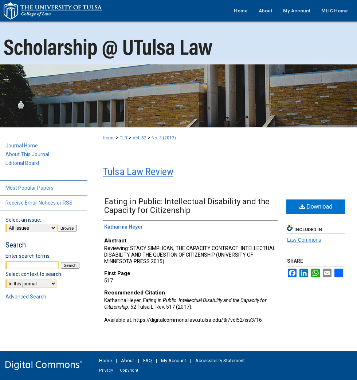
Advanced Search (25, 297)
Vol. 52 (139, 137)
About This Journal (27, 154)
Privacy (106, 370)
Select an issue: (23, 220)
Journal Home (21, 146)
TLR (124, 137)
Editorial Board (22, 163)
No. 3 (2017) (164, 137)
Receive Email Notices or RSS (38, 203)
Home (109, 137)
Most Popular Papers (29, 188)
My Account (173, 360)
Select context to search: (33, 274)
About (127, 360)
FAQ (147, 360)
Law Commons (304, 240)
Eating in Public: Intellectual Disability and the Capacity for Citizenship (187, 206)
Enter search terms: (28, 256)
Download (316, 206)
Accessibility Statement (220, 360)
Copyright (129, 370)
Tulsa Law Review (138, 172)
